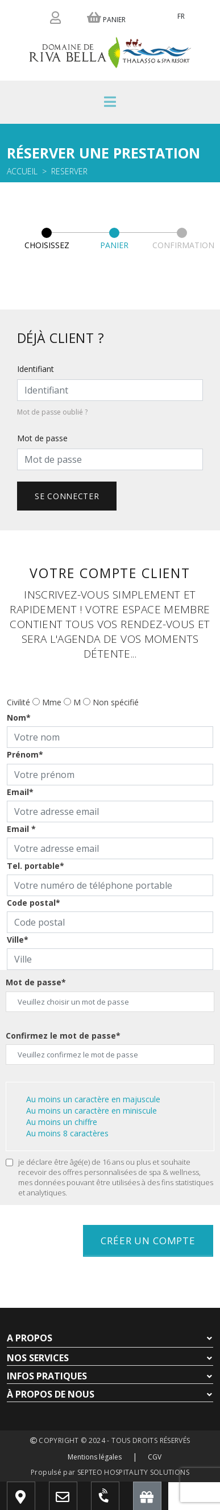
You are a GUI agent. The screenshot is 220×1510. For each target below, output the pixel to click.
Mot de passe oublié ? (52, 412)
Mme (51, 702)
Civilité (18, 702)
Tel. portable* (35, 865)
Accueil (22, 171)
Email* (20, 792)
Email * (21, 828)
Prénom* (25, 754)
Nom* (19, 717)
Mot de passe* (36, 982)
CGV (154, 1457)
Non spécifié (116, 702)
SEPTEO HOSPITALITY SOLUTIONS (133, 1472)
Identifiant (35, 368)
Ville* (17, 939)
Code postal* (33, 902)
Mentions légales (95, 1457)
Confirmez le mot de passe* (63, 1035)
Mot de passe (42, 438)
